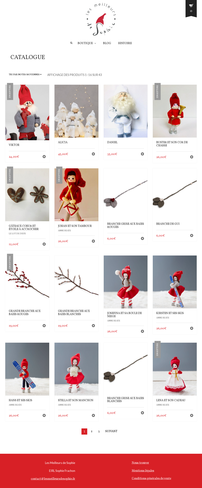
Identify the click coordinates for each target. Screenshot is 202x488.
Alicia (62, 142)
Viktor (14, 145)
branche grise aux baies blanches (125, 399)
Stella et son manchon (75, 400)
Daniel (112, 142)
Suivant (111, 431)
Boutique (85, 43)
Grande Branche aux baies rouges (25, 312)
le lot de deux (17, 233)
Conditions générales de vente (151, 478)
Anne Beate (64, 230)
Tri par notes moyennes (25, 74)
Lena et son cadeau (171, 400)
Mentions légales (143, 471)
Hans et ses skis (20, 400)
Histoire (125, 43)
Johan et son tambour (75, 226)
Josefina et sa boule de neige (124, 314)
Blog (107, 43)
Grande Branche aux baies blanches (74, 312)
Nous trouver (140, 463)
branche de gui (168, 224)
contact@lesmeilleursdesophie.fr (53, 479)
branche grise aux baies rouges (125, 225)
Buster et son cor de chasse (172, 144)
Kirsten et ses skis (170, 313)
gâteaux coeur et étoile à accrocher (24, 227)
